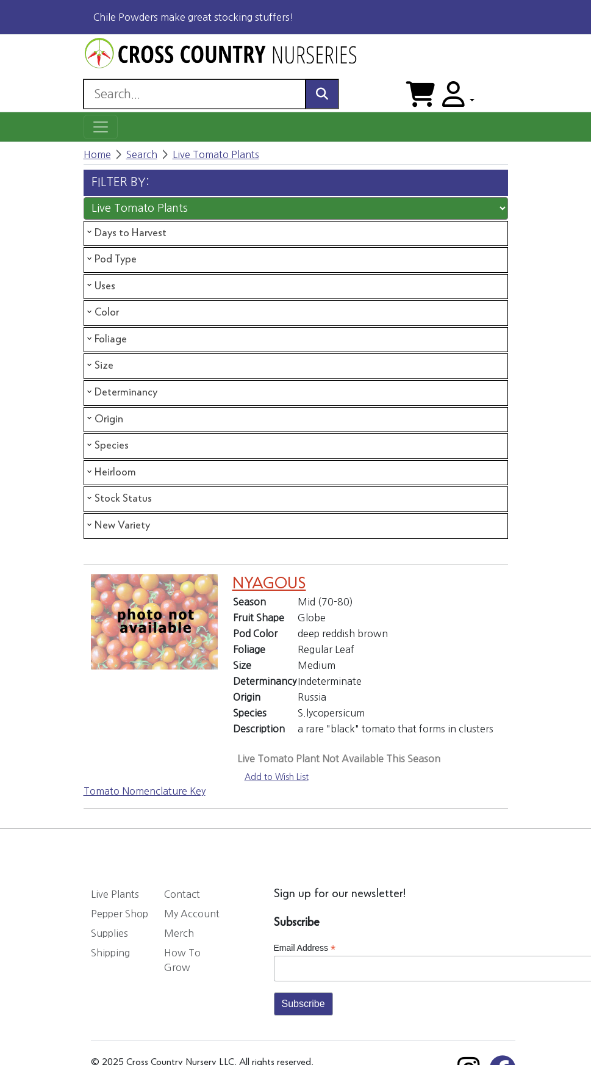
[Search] (194, 94)
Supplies (109, 933)
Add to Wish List (277, 777)
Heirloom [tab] (110, 472)
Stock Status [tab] (118, 498)
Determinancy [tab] (121, 392)
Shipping (110, 953)
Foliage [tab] (106, 339)
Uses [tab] (100, 285)
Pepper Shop (119, 914)
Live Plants (115, 894)
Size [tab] (99, 365)
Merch (179, 933)
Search (141, 154)
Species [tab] (107, 445)
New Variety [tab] (117, 525)
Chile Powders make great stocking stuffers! (193, 17)
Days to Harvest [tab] (126, 232)
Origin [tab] (104, 418)
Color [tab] (102, 312)
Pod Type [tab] (111, 259)
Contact (182, 894)
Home (97, 154)
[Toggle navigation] (101, 127)
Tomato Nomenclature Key (145, 791)
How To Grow (182, 960)
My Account (192, 914)
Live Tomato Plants (216, 154)
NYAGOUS (269, 584)
